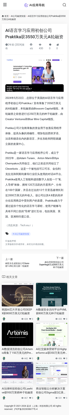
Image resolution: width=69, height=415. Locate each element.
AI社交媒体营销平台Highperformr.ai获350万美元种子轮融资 (51, 351)
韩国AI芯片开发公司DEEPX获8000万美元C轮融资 (17, 311)
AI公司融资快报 (18, 16)
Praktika (26, 103)
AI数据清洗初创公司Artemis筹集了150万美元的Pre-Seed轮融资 (17, 351)
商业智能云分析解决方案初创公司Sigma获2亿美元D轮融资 (51, 390)
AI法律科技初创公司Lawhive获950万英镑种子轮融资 (17, 390)
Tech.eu (24, 225)
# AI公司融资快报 (21, 234)
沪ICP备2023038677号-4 (25, 409)
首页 (6, 16)
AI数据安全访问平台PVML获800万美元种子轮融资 (51, 311)
